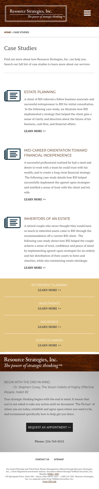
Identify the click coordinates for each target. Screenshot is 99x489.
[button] (87, 13)
